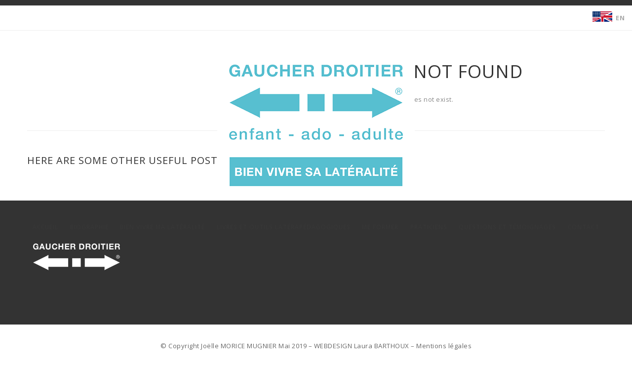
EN (620, 17)
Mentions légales (444, 345)
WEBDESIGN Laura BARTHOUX (361, 345)
